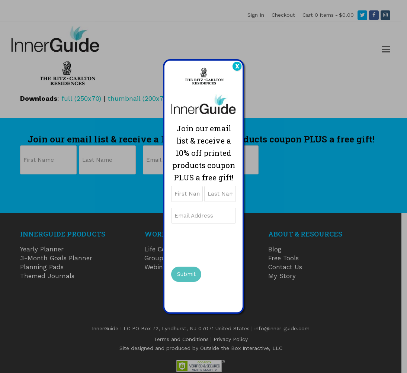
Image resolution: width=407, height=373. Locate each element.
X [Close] (237, 66)
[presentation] (227, 243)
